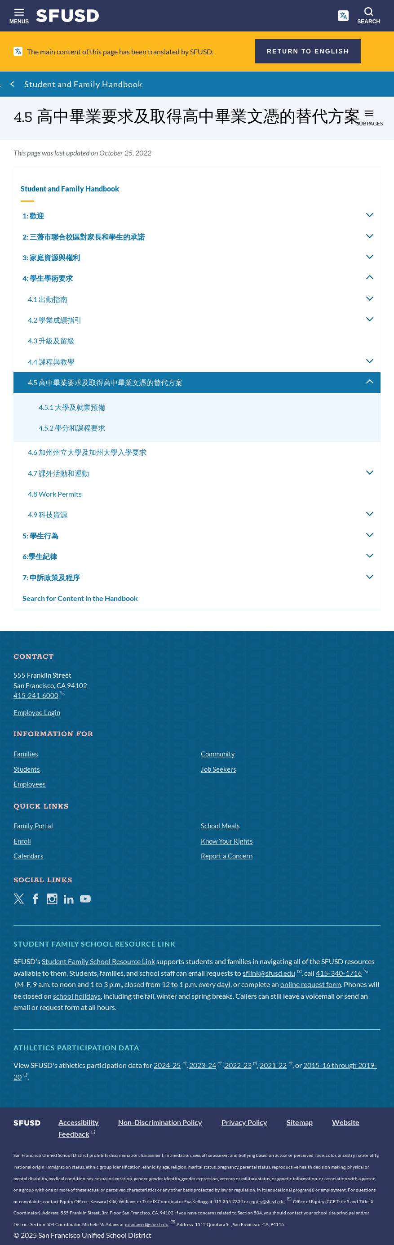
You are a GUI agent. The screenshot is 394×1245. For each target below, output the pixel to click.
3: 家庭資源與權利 (51, 257)
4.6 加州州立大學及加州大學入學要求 (87, 452)
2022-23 (241, 1065)
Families (25, 754)
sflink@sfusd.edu (272, 973)
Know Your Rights (227, 841)
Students (26, 769)
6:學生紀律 (39, 556)
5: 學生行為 (40, 535)
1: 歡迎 (33, 215)
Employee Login (36, 712)
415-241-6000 (38, 694)
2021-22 (276, 1065)
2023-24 (205, 1065)
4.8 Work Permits (55, 493)
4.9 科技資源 (47, 514)
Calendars (28, 856)
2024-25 (170, 1065)
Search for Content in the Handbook (80, 598)
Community (218, 754)
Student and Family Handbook (83, 84)
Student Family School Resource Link (98, 961)
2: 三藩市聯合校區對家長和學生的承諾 (83, 236)
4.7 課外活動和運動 (58, 473)
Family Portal (33, 826)
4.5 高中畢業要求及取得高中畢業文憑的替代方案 (105, 382)
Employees (29, 784)
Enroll (22, 841)
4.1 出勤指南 (47, 299)
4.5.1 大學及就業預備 (72, 407)
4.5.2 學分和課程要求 (72, 427)
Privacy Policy (244, 1122)
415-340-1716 (341, 973)
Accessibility (78, 1122)
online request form (310, 984)
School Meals (220, 826)
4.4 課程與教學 (51, 361)
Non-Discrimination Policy (160, 1122)
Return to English (308, 51)
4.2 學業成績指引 (55, 320)
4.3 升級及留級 (51, 340)
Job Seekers (218, 769)
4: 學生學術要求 (47, 278)
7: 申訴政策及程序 (51, 577)
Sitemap (300, 1122)
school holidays (77, 996)
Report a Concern (226, 856)
